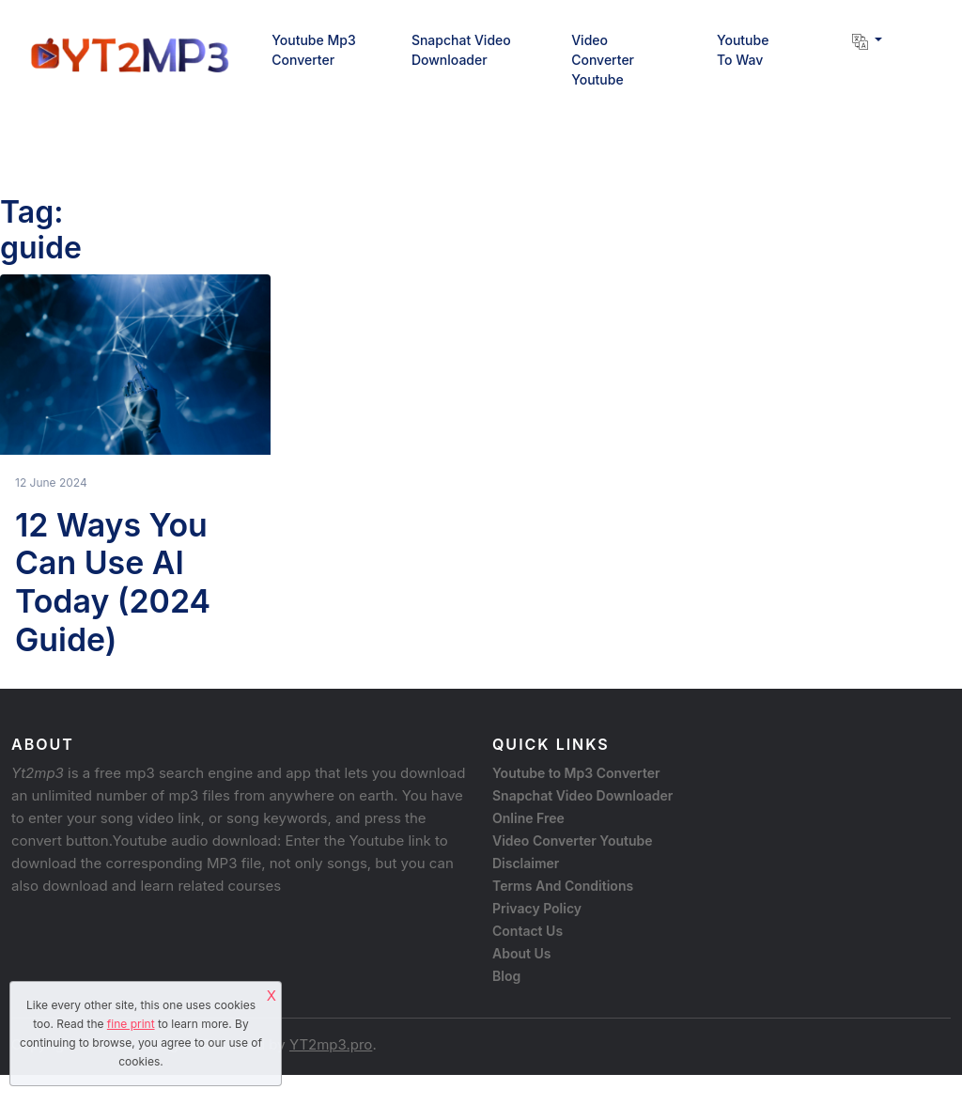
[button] (860, 40)
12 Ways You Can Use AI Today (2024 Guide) (112, 582)
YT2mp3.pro (330, 1044)
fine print (131, 1024)
